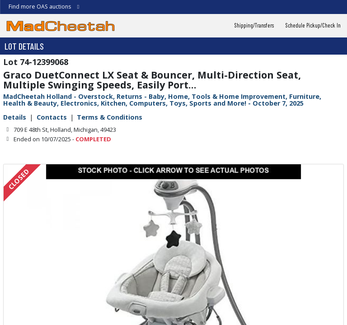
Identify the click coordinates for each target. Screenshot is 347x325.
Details (14, 117)
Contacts (52, 117)
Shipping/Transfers (254, 25)
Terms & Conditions (109, 117)
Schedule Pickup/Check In (313, 25)
